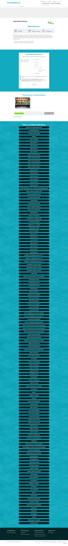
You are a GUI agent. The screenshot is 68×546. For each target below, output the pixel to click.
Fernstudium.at (9, 6)
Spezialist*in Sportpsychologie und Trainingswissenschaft (34, 349)
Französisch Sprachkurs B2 (34, 179)
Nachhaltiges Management (34, 456)
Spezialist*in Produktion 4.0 (34, 352)
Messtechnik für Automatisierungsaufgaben (34, 504)
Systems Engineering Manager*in (34, 355)
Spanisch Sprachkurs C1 (34, 246)
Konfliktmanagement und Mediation (34, 520)
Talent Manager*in (34, 358)
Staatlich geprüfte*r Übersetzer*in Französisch (34, 267)
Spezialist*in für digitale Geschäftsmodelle (34, 337)
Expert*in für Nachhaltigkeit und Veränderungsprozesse (34, 316)
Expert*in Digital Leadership (34, 310)
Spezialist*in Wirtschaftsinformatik (34, 346)
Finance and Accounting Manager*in (34, 401)
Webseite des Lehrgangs (49, 113)
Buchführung (34, 136)
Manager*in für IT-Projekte (34, 395)
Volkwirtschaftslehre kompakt (34, 279)
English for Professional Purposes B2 (34, 160)
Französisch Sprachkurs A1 (34, 170)
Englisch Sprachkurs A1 (34, 142)
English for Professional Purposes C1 (34, 164)
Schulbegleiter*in (34, 441)
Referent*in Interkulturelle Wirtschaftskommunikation (34, 322)
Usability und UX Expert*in (34, 428)
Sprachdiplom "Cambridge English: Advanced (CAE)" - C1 (34, 255)
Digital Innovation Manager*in (34, 297)
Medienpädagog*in (34, 514)
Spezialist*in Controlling (34, 383)
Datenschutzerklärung (45, 541)
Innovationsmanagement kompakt (34, 203)
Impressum (36, 541)
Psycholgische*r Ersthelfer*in (34, 483)
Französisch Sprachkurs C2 (34, 185)
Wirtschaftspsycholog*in (34, 288)
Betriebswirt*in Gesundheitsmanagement (34, 437)
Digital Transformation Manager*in (34, 304)
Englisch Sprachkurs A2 (34, 145)
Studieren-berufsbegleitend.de (40, 535)
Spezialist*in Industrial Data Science (34, 419)
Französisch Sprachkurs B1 (34, 176)
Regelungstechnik (34, 507)
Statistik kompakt (34, 273)
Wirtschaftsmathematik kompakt (34, 285)
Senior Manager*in (34, 389)
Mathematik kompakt (34, 212)
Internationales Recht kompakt (34, 416)
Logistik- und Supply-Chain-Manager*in (34, 206)
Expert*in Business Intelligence (34, 413)
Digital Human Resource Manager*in (34, 294)
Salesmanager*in (34, 511)
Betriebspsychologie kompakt (34, 130)
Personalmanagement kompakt (34, 221)
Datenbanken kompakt (34, 404)
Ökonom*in (34, 392)
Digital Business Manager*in (34, 291)
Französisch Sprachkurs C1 (34, 182)
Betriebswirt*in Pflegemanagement (34, 434)
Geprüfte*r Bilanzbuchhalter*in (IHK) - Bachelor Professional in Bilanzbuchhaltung (34, 188)
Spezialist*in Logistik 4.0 (34, 425)
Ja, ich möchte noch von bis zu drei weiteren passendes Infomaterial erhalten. (34, 77)
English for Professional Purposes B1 (34, 157)
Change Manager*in (34, 495)
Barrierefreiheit (59, 541)
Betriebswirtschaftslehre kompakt (34, 133)
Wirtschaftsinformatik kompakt (34, 282)
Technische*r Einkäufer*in (34, 431)
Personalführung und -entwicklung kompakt (34, 218)
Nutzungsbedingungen (52, 541)
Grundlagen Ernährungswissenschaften (34, 498)
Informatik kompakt (34, 200)
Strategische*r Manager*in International (34, 471)
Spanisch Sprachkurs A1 (34, 234)
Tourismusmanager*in (34, 474)
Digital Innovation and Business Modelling (34, 453)
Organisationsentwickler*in (34, 477)
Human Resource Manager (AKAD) (34, 197)
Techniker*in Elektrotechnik (34, 364)
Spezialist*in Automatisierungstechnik (34, 334)
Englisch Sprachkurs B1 (34, 148)
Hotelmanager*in (34, 486)
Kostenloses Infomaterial (19, 113)
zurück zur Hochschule (17, 116)
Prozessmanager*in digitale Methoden (34, 319)
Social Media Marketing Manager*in (34, 450)
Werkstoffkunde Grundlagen (34, 501)
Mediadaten (23, 532)
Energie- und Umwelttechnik (34, 307)
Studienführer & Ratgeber (55, 3)
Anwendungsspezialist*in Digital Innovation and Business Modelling (34, 447)
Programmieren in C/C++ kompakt (34, 224)
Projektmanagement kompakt (34, 227)
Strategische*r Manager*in (34, 468)
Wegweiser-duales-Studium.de (40, 534)
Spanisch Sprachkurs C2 (34, 249)
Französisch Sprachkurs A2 (34, 173)
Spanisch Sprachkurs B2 (34, 243)
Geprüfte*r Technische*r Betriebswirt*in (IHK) (34, 191)
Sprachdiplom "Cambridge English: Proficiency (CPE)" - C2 (34, 261)
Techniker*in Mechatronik (34, 370)
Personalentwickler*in (34, 480)
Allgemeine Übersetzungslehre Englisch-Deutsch (34, 127)
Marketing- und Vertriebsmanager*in (34, 209)
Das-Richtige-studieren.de (39, 532)
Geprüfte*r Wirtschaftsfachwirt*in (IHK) (34, 194)
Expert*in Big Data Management (34, 410)
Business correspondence (34, 139)
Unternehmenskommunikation (34, 462)
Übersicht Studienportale (11, 532)
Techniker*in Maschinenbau (34, 367)
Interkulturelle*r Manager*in (34, 465)
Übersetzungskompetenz (34, 459)
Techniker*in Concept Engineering (34, 361)
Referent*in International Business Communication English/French (34, 328)
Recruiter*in (34, 492)
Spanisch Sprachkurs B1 (34, 240)
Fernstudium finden (46, 3)
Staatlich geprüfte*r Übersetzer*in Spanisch (34, 270)
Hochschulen (37, 76)
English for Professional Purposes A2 (34, 154)
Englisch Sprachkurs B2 (34, 151)
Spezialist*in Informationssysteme (34, 343)
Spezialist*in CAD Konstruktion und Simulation (34, 386)
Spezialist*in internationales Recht (34, 422)
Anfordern (34, 84)
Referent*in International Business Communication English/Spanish (34, 325)
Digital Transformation (34, 407)
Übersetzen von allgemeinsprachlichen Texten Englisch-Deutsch (34, 276)
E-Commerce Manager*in (34, 489)
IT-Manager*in (34, 398)
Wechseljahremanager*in (34, 523)
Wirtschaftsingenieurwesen (34, 374)
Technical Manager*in (34, 377)
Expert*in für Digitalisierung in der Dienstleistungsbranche (34, 313)
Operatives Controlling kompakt (34, 215)
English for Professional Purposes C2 (34, 167)
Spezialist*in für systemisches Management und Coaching (34, 340)
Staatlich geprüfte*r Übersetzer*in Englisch (34, 264)
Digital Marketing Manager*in (34, 300)
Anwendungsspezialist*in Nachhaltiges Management (34, 444)
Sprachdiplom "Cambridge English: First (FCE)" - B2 (34, 258)
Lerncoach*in (34, 517)
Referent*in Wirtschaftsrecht (34, 230)
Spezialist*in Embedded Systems (34, 380)
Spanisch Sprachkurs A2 (34, 237)
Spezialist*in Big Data (34, 252)
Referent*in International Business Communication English (34, 331)
